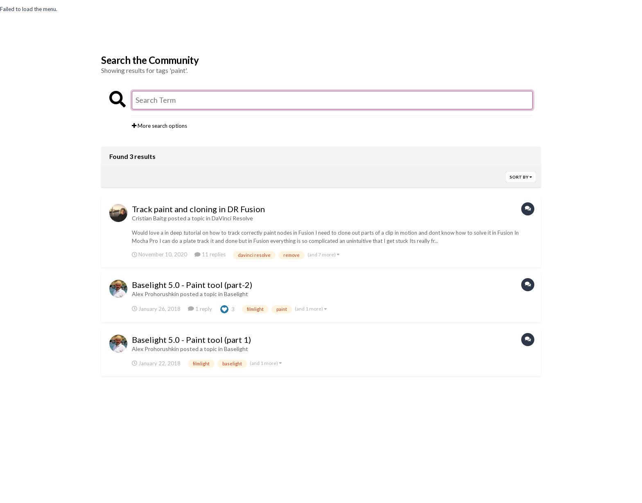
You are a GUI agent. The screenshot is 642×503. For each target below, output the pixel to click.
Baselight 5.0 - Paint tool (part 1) (191, 339)
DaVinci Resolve (232, 218)
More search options (159, 125)
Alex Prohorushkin (155, 293)
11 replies (210, 254)
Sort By (521, 176)
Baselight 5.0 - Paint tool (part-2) (192, 285)
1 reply (200, 309)
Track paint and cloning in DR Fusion (198, 209)
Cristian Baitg (149, 218)
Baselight (236, 293)
